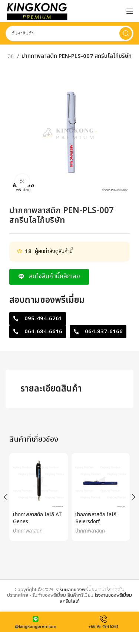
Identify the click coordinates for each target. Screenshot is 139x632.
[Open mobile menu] (129, 11)
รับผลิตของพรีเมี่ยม (78, 589)
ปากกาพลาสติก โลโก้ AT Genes (37, 518)
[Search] (69, 33)
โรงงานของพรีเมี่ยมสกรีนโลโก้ (96, 598)
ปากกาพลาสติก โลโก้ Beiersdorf (95, 518)
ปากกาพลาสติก (28, 531)
